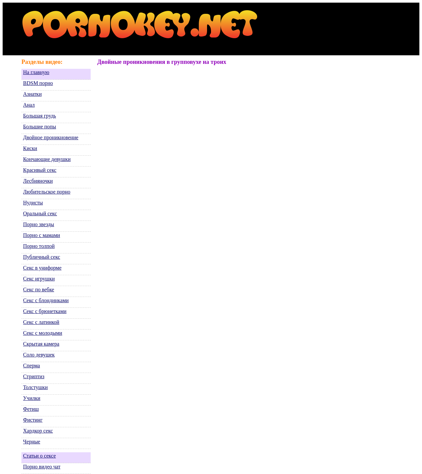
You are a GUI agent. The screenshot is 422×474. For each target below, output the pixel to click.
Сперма (31, 365)
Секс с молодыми (42, 333)
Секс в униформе (42, 268)
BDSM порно (38, 83)
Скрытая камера (41, 344)
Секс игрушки (39, 278)
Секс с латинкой (41, 322)
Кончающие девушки (47, 159)
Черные (31, 441)
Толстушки (35, 387)
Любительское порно (46, 192)
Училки (31, 398)
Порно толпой (39, 246)
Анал (29, 105)
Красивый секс (39, 170)
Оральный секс (40, 213)
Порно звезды (38, 224)
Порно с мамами (41, 235)
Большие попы (39, 126)
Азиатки (32, 94)
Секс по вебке (38, 289)
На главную (36, 72)
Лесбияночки (38, 181)
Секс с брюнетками (45, 311)
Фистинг (33, 420)
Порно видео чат (41, 466)
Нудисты (33, 202)
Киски (30, 148)
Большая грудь (39, 115)
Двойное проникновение (50, 137)
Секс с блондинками (46, 300)
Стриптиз (34, 376)
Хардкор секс (38, 431)
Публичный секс (41, 257)
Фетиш (31, 409)
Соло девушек (39, 354)
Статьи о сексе (39, 456)
